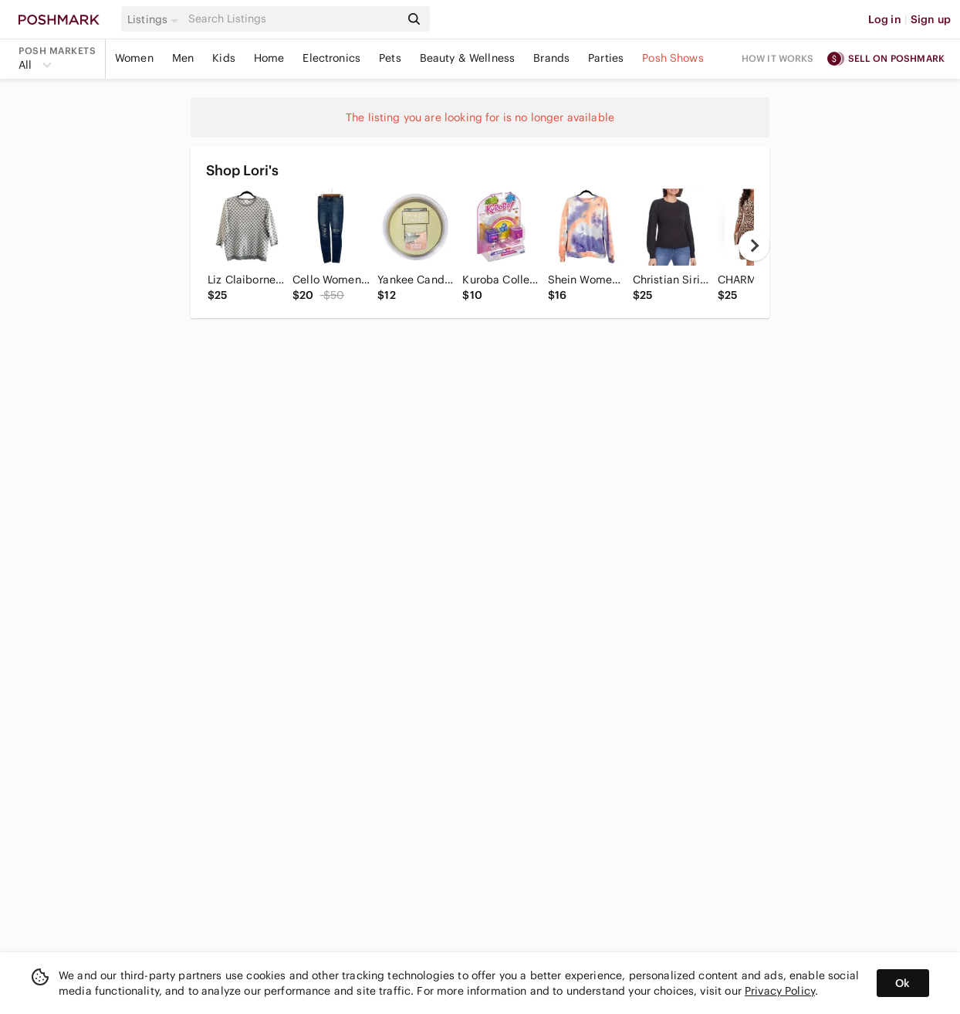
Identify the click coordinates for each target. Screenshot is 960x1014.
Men (183, 58)
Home (269, 58)
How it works (778, 58)
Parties (606, 58)
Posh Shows (673, 58)
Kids (223, 58)
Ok (902, 983)
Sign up (931, 19)
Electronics (331, 58)
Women (134, 58)
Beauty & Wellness (467, 58)
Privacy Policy (780, 991)
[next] (754, 245)
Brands (551, 58)
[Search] (292, 19)
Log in (884, 19)
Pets (390, 58)
